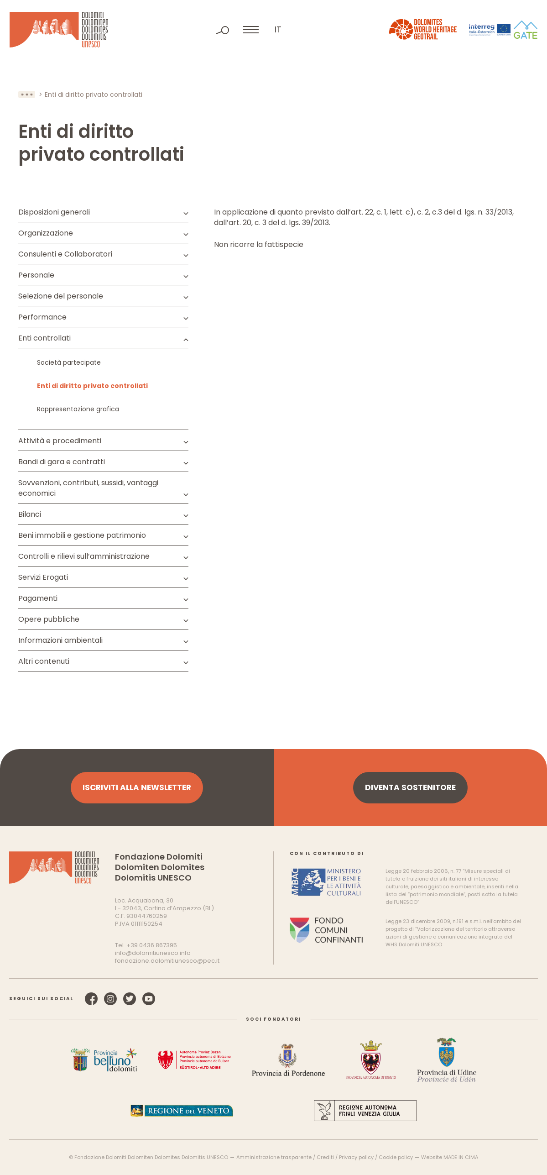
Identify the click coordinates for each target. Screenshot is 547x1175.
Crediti (325, 1157)
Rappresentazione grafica (78, 409)
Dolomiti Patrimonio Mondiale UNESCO (59, 29)
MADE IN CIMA (460, 1157)
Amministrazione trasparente (274, 1157)
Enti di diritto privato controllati (92, 385)
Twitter (129, 998)
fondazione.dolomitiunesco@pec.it (167, 960)
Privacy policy (356, 1157)
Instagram (110, 998)
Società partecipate (69, 362)
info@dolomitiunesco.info (153, 953)
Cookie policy (396, 1157)
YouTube (148, 998)
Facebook (91, 998)
